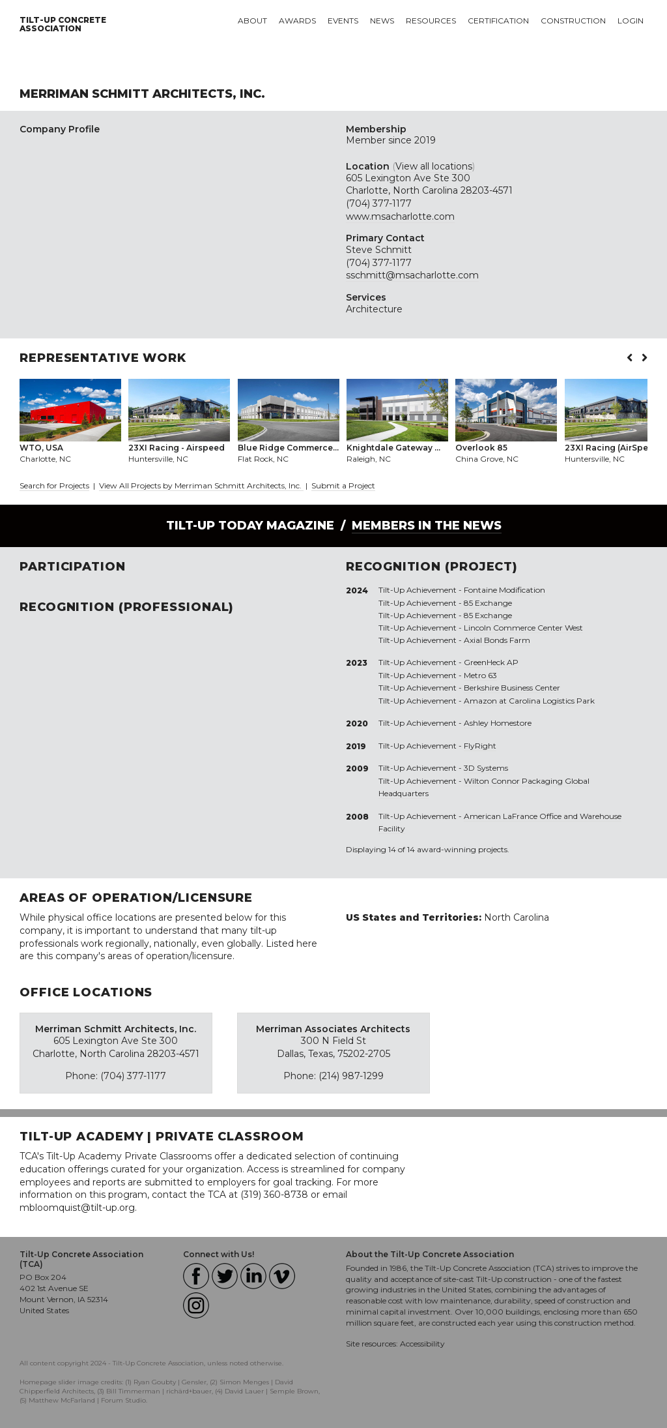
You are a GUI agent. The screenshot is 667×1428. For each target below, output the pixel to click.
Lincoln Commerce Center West (523, 627)
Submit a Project (343, 485)
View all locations (433, 166)
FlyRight (480, 746)
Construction (573, 20)
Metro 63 (480, 675)
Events (343, 20)
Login (630, 20)
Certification (498, 20)
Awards (297, 20)
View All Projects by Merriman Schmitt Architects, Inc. (201, 485)
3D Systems (486, 768)
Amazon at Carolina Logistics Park (529, 701)
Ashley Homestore (498, 723)
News (382, 20)
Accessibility (422, 1343)
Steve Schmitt (379, 250)
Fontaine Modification (504, 590)
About (252, 20)
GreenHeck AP (491, 662)
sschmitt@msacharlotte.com (412, 275)
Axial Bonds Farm (497, 640)
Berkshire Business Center (512, 687)
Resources (431, 20)
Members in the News (427, 525)
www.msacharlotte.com (400, 216)
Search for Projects (54, 485)
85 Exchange (488, 603)
